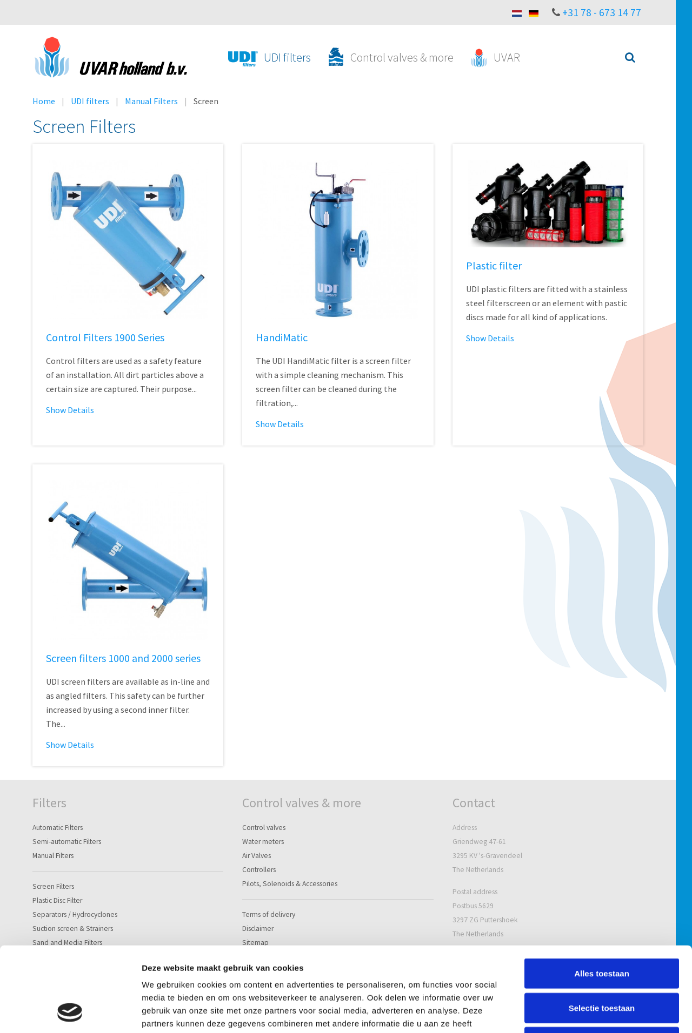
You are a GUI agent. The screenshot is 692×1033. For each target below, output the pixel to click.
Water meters (263, 841)
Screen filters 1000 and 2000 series (123, 658)
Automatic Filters (57, 827)
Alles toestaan (601, 894)
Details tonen (584, 1011)
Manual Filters (151, 101)
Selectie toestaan (602, 928)
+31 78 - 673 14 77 (601, 12)
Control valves (263, 827)
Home (43, 101)
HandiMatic (282, 337)
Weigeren (601, 962)
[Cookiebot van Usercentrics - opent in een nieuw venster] (70, 1012)
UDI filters (90, 101)
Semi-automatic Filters (66, 841)
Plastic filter (494, 265)
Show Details (70, 409)
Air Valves (256, 855)
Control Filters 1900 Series (105, 337)
